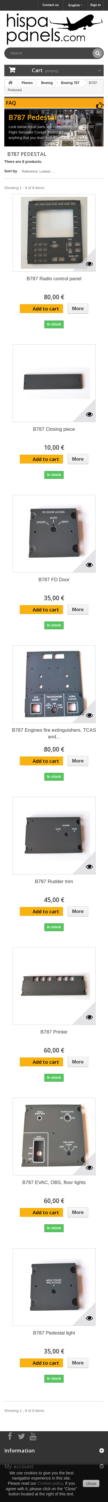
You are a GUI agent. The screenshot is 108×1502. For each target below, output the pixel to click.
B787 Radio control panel (54, 278)
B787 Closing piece (54, 429)
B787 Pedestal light (54, 1333)
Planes (27, 83)
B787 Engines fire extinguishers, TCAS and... (54, 733)
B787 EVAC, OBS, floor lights (54, 1182)
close (91, 1483)
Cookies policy (50, 1483)
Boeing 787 (70, 83)
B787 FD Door (54, 579)
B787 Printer (54, 1032)
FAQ (11, 102)
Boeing (47, 83)
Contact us (50, 5)
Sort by (10, 171)
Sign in (95, 5)
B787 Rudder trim (54, 881)
